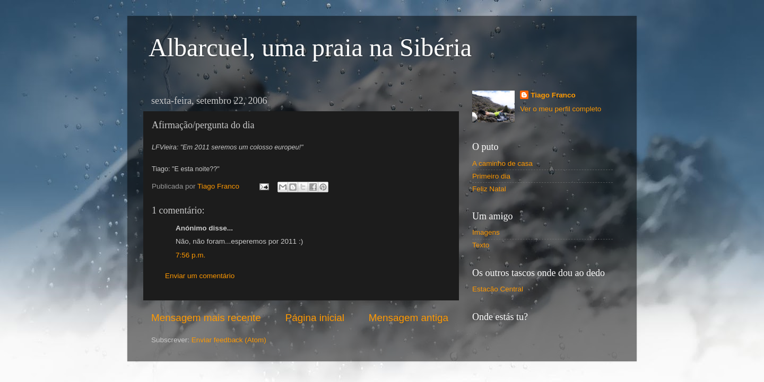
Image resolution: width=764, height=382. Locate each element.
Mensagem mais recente (206, 317)
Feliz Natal (489, 189)
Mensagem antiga (408, 317)
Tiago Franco (553, 95)
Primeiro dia (491, 176)
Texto (480, 245)
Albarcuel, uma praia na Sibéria (310, 47)
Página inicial (314, 317)
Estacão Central (497, 289)
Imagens (486, 232)
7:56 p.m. (190, 255)
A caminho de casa (502, 163)
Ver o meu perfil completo (560, 109)
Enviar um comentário (200, 276)
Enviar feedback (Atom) (229, 340)
